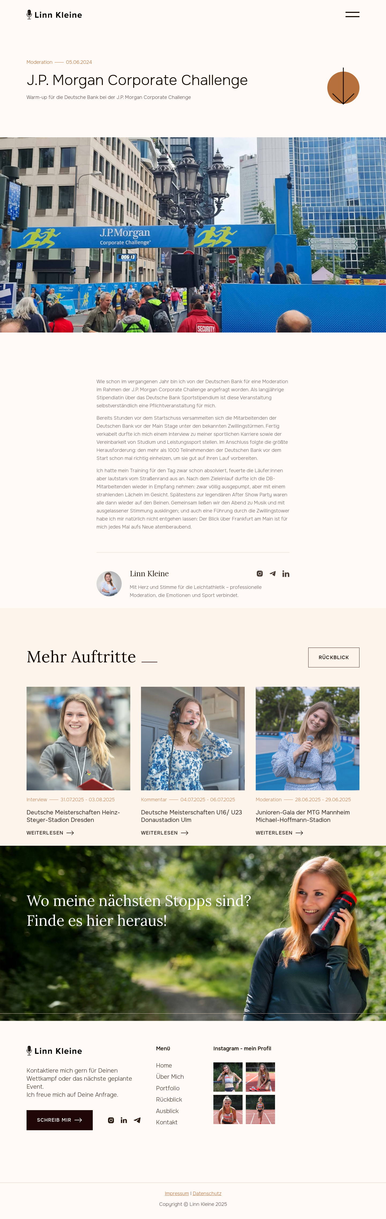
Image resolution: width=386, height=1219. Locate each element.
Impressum (177, 1193)
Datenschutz (207, 1193)
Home (164, 1065)
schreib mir (59, 1120)
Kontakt (166, 1122)
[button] (352, 14)
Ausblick (167, 1111)
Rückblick (334, 658)
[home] (54, 14)
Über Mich (170, 1077)
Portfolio (168, 1088)
